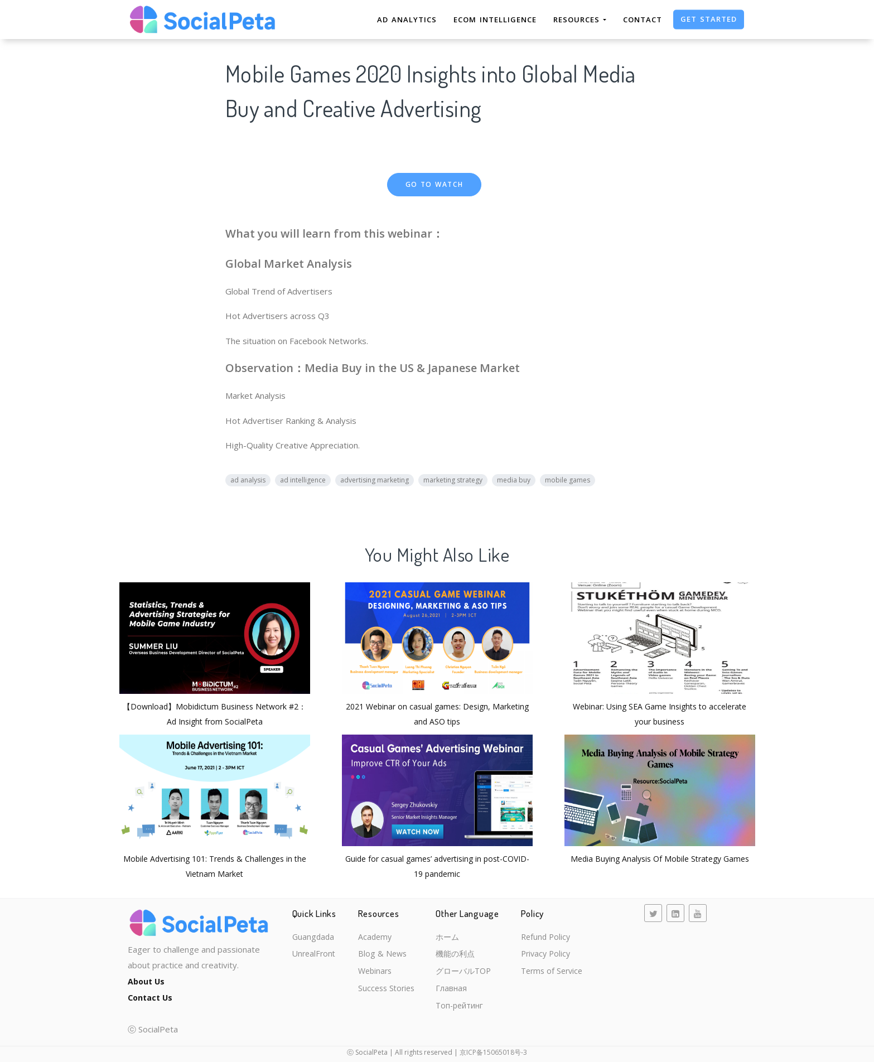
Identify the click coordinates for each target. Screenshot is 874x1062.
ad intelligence (303, 480)
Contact (642, 20)
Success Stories (386, 991)
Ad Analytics (407, 20)
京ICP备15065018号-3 (493, 1052)
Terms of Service (549, 973)
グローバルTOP (464, 973)
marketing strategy (452, 480)
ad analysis (247, 480)
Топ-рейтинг (460, 1010)
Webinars (374, 973)
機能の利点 (455, 955)
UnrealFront (315, 955)
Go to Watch (434, 184)
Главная (450, 991)
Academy (373, 937)
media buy (513, 480)
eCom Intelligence (495, 20)
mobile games (567, 480)
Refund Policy (542, 937)
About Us (147, 981)
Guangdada (314, 937)
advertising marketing (374, 480)
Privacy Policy (542, 955)
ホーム (447, 937)
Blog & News (381, 955)
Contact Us (151, 996)
